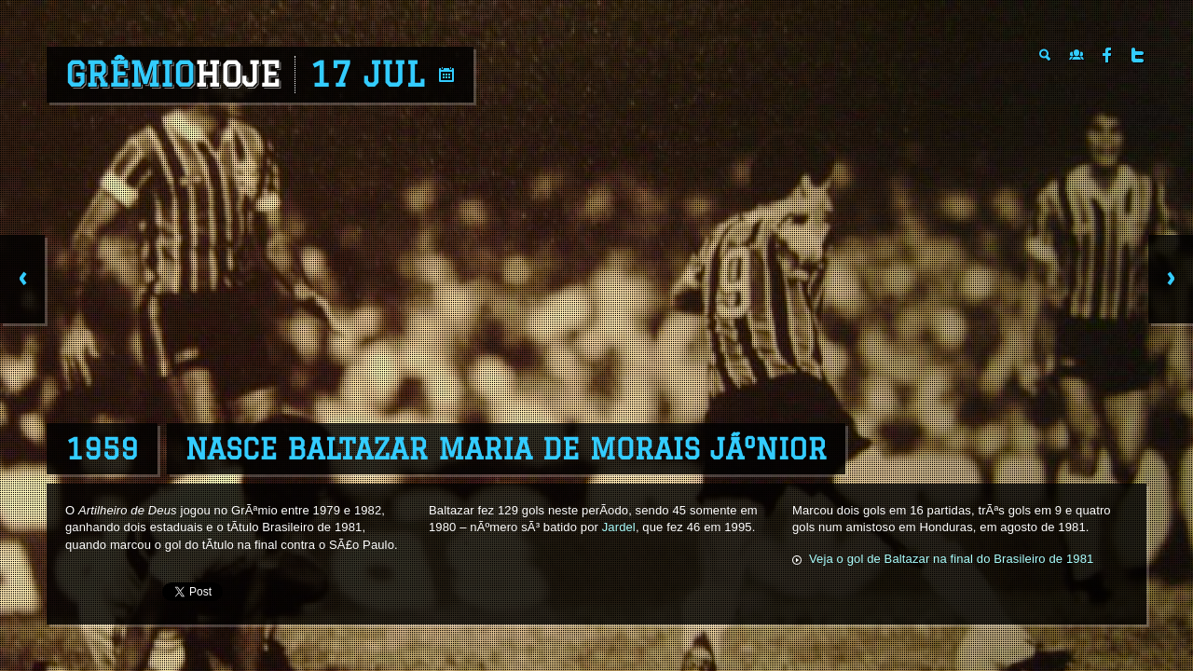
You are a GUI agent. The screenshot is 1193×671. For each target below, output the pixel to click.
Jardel (619, 527)
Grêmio (173, 74)
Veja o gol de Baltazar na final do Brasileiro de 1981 (951, 559)
